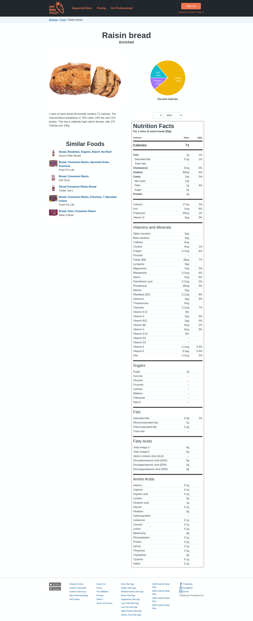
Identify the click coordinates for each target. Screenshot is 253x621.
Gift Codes (75, 599)
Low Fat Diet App (129, 607)
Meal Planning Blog (79, 595)
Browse (53, 19)
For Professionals (122, 8)
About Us (100, 584)
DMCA (99, 599)
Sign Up (191, 6)
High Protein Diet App (131, 611)
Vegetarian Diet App (130, 599)
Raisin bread (126, 35)
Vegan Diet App (128, 588)
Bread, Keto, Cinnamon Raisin (77, 211)
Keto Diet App (127, 584)
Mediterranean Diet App (132, 591)
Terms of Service (104, 603)
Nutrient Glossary (78, 591)
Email (183, 591)
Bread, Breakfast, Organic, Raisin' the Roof (85, 151)
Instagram (186, 588)
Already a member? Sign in (191, 12)
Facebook (185, 584)
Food (63, 19)
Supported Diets (82, 8)
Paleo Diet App (128, 595)
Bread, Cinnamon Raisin (74, 176)
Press (99, 588)
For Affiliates (102, 591)
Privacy (100, 595)
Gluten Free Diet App (131, 615)
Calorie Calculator (78, 588)
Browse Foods (76, 584)
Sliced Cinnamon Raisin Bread (77, 186)
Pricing (101, 8)
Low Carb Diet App (130, 603)
